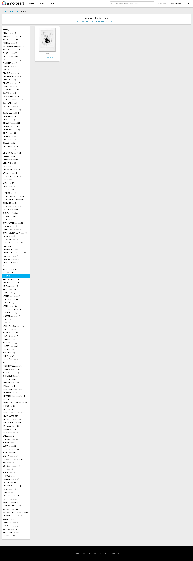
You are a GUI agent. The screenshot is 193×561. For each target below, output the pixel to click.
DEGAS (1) (9, 156)
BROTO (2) (11, 83)
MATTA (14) (10, 346)
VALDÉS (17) (10, 502)
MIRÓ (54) (9, 356)
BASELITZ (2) (10, 63)
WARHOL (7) (10, 529)
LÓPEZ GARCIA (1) (13, 326)
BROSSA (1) (9, 80)
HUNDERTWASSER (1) (15, 264)
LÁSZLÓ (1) (12, 296)
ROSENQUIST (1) (12, 422)
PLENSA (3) (10, 399)
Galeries (42, 4)
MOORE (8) (9, 363)
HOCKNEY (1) (10, 256)
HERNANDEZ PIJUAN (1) (14, 253)
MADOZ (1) (10, 329)
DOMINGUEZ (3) (12, 169)
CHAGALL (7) (10, 116)
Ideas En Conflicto (47, 56)
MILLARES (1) (11, 349)
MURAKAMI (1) (11, 369)
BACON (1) (10, 53)
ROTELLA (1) (11, 426)
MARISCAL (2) (10, 336)
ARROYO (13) (11, 50)
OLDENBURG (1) (11, 376)
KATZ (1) (8, 273)
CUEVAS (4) (11, 146)
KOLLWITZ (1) (11, 279)
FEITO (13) (9, 189)
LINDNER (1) (10, 313)
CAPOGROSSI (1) (13, 100)
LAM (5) (9, 293)
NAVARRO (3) (11, 373)
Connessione (175, 3)
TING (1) (9, 489)
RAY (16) (8, 409)
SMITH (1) (8, 462)
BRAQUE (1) (11, 73)
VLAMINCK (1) (13, 516)
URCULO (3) (10, 499)
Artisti (31, 4)
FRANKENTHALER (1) (13, 196)
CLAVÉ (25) (10, 133)
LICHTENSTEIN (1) (12, 309)
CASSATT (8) (10, 103)
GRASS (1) (9, 216)
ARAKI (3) (10, 40)
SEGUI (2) (9, 446)
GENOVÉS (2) (10, 203)
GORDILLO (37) (10, 209)
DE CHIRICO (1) (12, 153)
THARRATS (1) (12, 486)
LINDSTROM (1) (11, 316)
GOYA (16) (10, 213)
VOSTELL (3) (10, 519)
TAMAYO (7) (10, 476)
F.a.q (117, 553)
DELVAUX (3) (9, 163)
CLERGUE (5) (10, 136)
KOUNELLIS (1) (11, 283)
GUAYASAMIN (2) (13, 223)
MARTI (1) (9, 339)
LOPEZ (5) (9, 323)
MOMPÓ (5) (10, 359)
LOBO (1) (9, 319)
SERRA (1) (9, 452)
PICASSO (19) (10, 393)
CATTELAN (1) (12, 110)
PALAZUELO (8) (11, 383)
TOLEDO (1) (11, 496)
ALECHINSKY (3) (12, 36)
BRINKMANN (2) (12, 76)
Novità (52, 4)
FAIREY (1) (10, 186)
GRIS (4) (8, 219)
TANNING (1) (11, 479)
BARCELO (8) (10, 56)
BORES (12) (11, 66)
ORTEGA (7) (9, 379)
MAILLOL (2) (10, 333)
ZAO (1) (9, 536)
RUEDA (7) (10, 429)
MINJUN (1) (9, 353)
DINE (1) (7, 166)
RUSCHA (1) (10, 432)
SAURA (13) (10, 439)
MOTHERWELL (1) (12, 366)
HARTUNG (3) (10, 239)
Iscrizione (162, 3)
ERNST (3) (8, 183)
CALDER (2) (11, 90)
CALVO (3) (10, 93)
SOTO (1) (11, 466)
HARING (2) (9, 236)
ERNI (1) (8, 179)
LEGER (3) (10, 306)
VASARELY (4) (10, 509)
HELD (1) (7, 246)
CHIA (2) (9, 120)
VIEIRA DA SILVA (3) (15, 512)
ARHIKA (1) (10, 43)
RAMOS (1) (9, 406)
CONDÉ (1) (9, 140)
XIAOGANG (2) (11, 532)
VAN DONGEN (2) (12, 506)
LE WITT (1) (9, 303)
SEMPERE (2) (11, 449)
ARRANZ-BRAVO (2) (14, 46)
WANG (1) (10, 522)
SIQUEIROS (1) (13, 459)
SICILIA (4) (11, 456)
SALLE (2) (8, 436)
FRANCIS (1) (9, 193)
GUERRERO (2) (10, 226)
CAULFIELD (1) (11, 113)
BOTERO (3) (11, 70)
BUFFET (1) (10, 86)
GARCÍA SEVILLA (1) (13, 199)
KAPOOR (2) (10, 269)
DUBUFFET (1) (10, 173)
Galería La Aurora (10, 11)
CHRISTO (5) (11, 130)
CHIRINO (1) (10, 126)
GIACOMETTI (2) (12, 206)
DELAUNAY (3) (10, 160)
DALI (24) (9, 150)
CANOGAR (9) (11, 96)
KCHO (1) (7, 276)
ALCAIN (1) (10, 33)
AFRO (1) (6, 30)
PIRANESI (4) (14, 396)
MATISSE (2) (10, 343)
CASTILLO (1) (10, 106)
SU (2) (8, 469)
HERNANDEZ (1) (11, 249)
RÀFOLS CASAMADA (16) (15, 403)
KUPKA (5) (9, 289)
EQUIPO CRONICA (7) (12, 176)
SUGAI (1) (9, 472)
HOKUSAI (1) (12, 259)
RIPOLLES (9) (12, 419)
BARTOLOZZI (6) (12, 60)
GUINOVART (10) (12, 229)
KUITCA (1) (11, 286)
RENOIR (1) (13, 412)
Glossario (112, 553)
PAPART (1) (9, 386)
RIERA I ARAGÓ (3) (10, 416)
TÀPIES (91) (10, 482)
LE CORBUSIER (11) (10, 299)
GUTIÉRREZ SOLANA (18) (15, 233)
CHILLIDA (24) (11, 123)
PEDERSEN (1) (13, 389)
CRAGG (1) (9, 143)
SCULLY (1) (9, 442)
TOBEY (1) (9, 492)
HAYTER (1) (13, 243)
